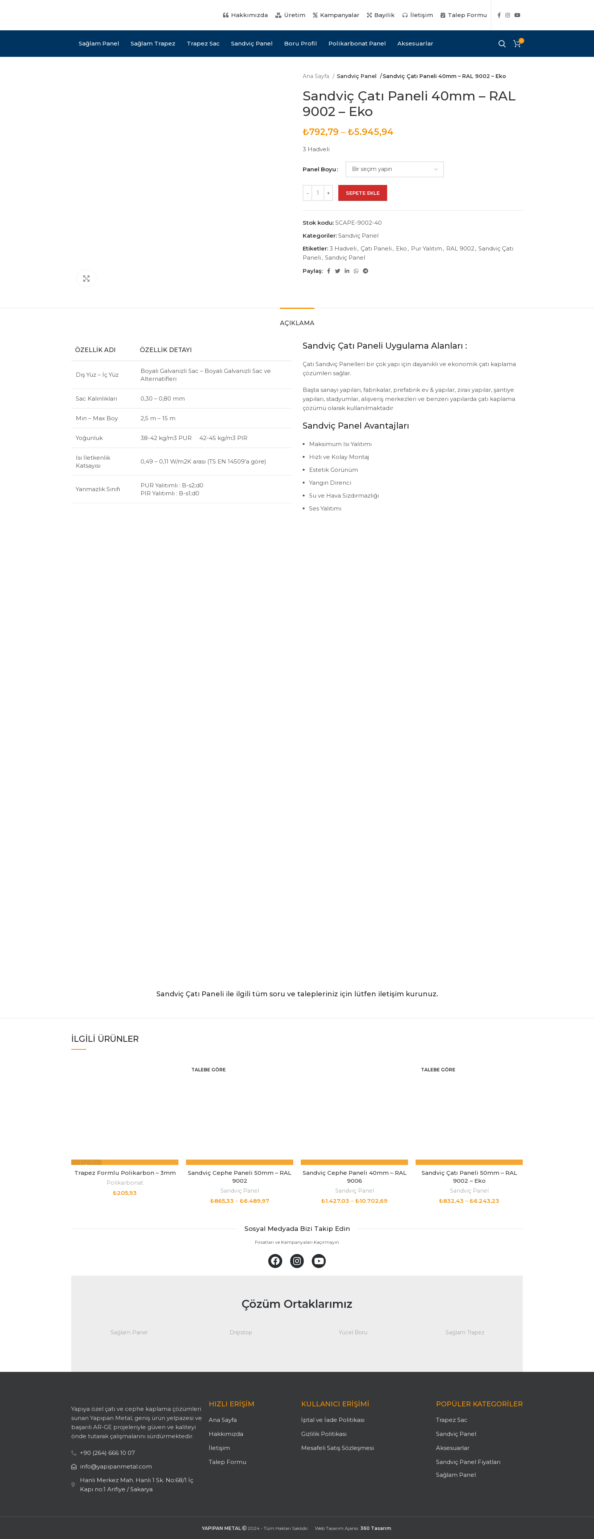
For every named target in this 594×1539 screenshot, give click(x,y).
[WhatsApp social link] (356, 271)
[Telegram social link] (365, 271)
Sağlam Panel (456, 1474)
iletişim (391, 994)
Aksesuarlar (452, 1447)
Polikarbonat (124, 1182)
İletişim (219, 1447)
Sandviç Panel (357, 76)
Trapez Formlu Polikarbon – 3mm (125, 1172)
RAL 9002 (460, 248)
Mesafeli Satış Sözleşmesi (337, 1447)
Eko (401, 248)
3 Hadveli (343, 248)
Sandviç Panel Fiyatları (468, 1461)
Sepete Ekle (363, 193)
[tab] (297, 319)
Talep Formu (227, 1461)
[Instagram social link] (507, 15)
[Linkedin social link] (347, 271)
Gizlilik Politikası (324, 1433)
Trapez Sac (451, 1419)
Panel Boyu (319, 169)
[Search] (502, 43)
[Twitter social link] (337, 271)
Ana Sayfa (317, 76)
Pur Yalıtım (426, 248)
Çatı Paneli (376, 248)
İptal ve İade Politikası (332, 1419)
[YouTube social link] (517, 15)
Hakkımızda (226, 1433)
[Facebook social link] (499, 15)
